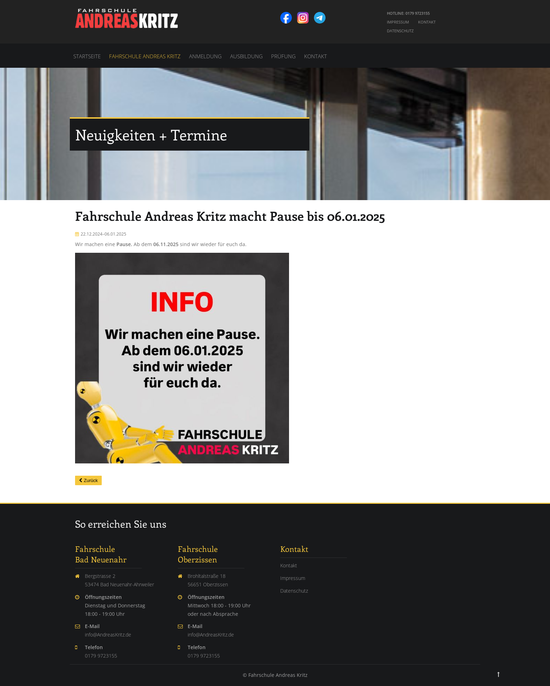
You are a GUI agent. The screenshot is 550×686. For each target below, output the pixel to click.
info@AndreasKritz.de (108, 634)
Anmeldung (205, 56)
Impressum (398, 22)
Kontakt (427, 22)
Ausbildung (246, 56)
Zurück (91, 480)
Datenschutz (400, 30)
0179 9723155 (101, 655)
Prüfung (283, 56)
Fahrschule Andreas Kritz (145, 56)
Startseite (87, 56)
